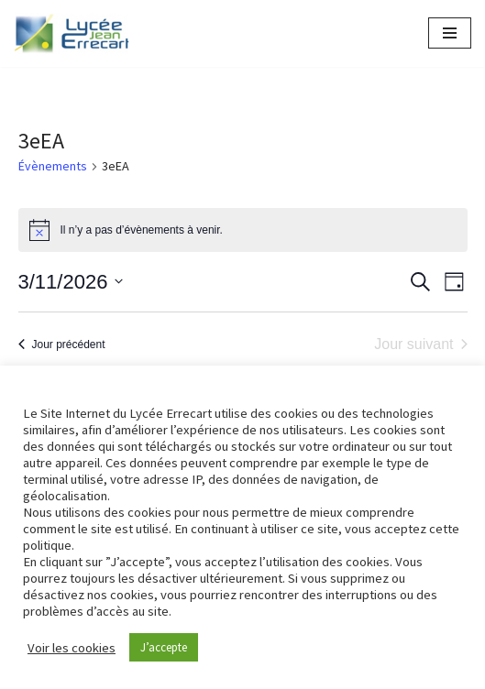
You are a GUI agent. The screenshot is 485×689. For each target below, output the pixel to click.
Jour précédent (61, 344)
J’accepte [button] (163, 647)
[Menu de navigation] (449, 33)
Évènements (52, 166)
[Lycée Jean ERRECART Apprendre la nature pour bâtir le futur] (72, 33)
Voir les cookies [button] (72, 648)
